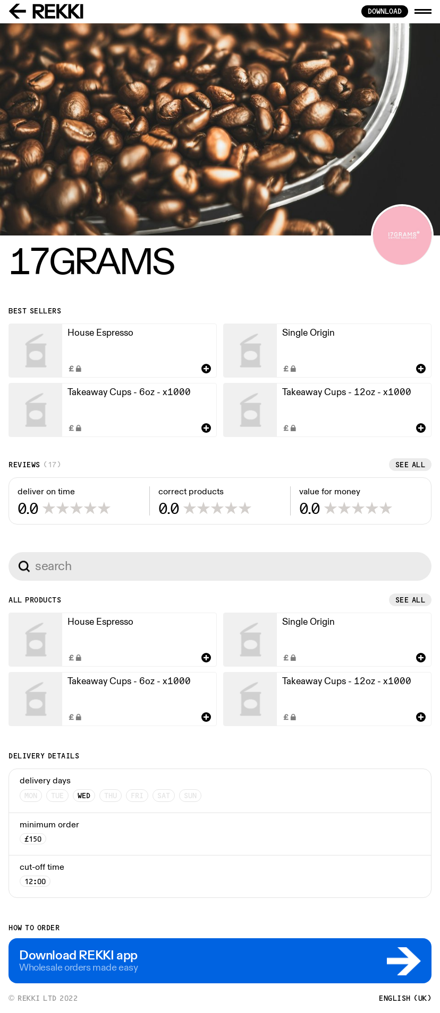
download (385, 11)
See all (410, 464)
